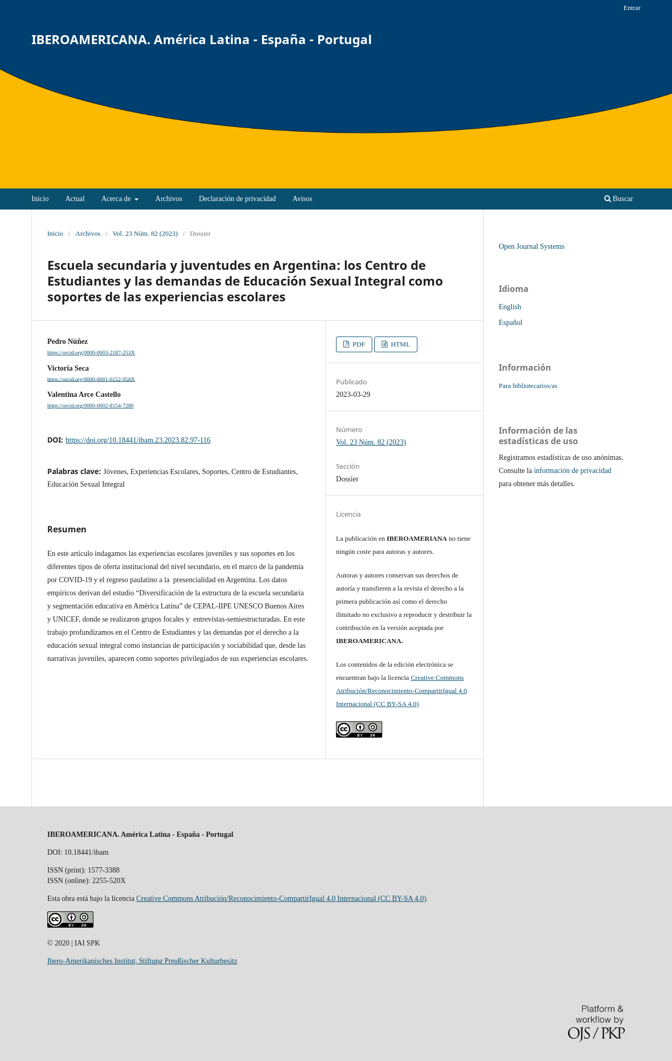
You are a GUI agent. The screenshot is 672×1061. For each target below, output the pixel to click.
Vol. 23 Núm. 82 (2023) (144, 233)
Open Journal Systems (531, 246)
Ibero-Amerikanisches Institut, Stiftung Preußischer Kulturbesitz (142, 961)
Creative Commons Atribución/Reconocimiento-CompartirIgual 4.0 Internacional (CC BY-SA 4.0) (401, 691)
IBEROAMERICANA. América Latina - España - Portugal (202, 39)
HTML (399, 344)
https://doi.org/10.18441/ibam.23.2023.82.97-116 (138, 440)
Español (510, 323)
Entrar (631, 8)
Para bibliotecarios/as (528, 386)
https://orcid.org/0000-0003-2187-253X (91, 352)
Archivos (168, 199)
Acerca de (117, 199)
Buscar (618, 199)
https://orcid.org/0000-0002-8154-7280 (90, 405)
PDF (358, 344)
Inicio (40, 199)
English (510, 307)
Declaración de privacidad (237, 199)
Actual (75, 199)
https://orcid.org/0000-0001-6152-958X (91, 379)
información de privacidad (573, 471)
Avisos (302, 199)
